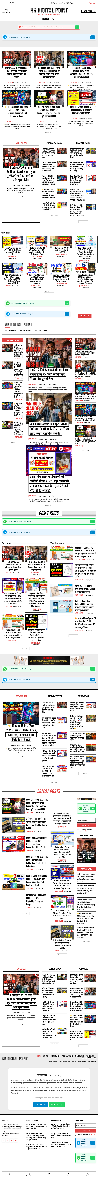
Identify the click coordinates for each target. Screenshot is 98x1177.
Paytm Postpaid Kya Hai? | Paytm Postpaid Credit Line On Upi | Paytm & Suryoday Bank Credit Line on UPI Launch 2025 (85, 253)
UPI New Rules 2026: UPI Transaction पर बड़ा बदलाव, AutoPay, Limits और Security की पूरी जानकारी (36, 1136)
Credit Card (42, 121)
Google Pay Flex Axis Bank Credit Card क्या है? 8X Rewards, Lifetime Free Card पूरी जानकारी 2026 (18, 428)
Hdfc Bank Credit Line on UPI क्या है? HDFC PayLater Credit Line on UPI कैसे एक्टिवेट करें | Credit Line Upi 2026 (77, 210)
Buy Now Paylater (85, 261)
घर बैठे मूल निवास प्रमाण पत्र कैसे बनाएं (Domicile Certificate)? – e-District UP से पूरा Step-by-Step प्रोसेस (36, 635)
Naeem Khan (16, 82)
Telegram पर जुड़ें (40, 1104)
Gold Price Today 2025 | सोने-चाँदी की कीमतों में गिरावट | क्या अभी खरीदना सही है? (61, 1126)
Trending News (36, 609)
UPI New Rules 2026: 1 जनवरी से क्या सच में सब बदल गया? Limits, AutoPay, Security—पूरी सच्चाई (77, 166)
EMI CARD (29, 907)
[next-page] (22, 196)
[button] (53, 18)
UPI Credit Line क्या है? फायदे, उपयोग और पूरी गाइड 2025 (61, 250)
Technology (74, 82)
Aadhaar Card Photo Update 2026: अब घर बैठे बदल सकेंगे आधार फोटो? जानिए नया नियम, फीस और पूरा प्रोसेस (62, 852)
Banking (8, 286)
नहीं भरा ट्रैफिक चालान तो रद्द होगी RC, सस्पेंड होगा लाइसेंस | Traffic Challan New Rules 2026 (49, 723)
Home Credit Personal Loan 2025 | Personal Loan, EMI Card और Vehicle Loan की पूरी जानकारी (36, 279)
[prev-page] (18, 196)
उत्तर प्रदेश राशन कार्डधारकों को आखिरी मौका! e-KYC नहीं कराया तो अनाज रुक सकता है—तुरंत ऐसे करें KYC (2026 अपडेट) (13, 598)
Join (77, 27)
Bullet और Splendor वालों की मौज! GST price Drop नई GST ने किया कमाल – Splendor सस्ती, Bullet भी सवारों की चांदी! (77, 722)
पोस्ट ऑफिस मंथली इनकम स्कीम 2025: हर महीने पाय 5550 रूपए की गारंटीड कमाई (61, 1144)
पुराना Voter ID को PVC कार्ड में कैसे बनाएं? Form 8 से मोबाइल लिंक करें (85, 589)
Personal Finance (61, 254)
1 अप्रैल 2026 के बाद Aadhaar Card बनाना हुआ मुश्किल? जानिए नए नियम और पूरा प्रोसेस (48, 153)
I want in (86, 825)
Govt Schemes (42, 82)
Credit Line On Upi (36, 257)
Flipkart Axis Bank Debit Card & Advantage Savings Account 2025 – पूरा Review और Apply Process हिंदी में (12, 279)
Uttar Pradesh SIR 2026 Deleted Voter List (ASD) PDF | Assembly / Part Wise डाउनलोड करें (48, 771)
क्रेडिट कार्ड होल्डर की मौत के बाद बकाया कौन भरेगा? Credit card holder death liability (77, 153)
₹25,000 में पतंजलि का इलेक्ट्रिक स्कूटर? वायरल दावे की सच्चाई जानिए (77, 737)
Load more (49, 132)
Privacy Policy (83, 831)
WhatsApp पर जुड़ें (57, 1104)
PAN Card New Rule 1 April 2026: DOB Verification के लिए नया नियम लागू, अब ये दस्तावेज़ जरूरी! (49, 166)
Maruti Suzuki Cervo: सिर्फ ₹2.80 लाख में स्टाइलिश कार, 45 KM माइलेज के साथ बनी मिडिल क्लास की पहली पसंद (77, 762)
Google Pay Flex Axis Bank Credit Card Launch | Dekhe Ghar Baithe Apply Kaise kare (49, 1020)
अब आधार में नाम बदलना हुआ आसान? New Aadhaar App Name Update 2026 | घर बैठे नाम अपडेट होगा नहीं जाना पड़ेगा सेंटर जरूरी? (62, 818)
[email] (86, 820)
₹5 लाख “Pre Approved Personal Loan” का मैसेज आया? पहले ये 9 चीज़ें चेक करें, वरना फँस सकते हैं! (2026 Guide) (77, 194)
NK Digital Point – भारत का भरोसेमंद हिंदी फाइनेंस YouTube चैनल (61, 1135)
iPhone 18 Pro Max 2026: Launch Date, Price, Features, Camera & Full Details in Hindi (49, 193)
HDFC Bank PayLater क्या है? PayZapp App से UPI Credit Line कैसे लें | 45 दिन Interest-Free (37, 251)
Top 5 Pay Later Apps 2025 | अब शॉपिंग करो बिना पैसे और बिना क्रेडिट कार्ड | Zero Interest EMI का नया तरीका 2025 (85, 279)
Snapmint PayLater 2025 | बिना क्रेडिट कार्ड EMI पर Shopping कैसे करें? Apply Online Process (61, 278)
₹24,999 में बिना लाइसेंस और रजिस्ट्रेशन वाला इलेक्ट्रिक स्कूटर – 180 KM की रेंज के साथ (77, 748)
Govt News (10, 82)
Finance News (74, 118)
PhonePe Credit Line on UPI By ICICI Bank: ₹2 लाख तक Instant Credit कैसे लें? (81, 110)
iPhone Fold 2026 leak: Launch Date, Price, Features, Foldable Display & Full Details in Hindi (48, 180)
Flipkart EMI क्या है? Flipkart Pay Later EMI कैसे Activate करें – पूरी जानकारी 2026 (36, 1147)
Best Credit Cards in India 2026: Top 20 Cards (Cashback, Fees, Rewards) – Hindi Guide (77, 180)
